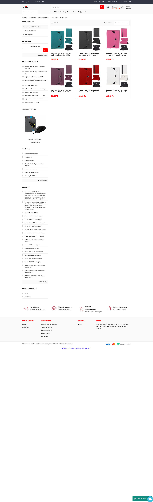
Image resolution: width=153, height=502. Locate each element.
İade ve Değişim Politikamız (81, 12)
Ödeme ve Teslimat (46, 327)
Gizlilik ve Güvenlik (46, 330)
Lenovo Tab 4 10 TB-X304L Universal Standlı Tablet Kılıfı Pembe (116, 55)
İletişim (80, 324)
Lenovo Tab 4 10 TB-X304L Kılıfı (59, 17)
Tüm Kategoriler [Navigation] (30, 12)
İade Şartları (44, 336)
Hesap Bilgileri (54, 12)
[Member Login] (116, 8)
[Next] (47, 128)
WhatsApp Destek (65, 12)
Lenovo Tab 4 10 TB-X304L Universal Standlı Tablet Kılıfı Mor (61, 92)
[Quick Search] (32, 50)
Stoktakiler (56, 23)
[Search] (77, 7)
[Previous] (23, 128)
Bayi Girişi (98, 2)
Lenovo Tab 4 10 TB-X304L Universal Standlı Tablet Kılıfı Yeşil (61, 55)
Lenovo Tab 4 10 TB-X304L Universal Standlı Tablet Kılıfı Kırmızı (89, 92)
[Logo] (25, 6)
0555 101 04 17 (127, 2)
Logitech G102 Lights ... (35, 139)
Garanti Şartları (45, 333)
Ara (45, 50)
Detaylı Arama (42, 55)
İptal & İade (25, 327)
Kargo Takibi (108, 2)
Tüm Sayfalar (42, 180)
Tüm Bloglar (43, 282)
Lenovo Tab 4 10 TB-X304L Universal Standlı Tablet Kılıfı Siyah (89, 55)
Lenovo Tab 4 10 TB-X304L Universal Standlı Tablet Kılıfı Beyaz (116, 92)
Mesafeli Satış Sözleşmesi (49, 324)
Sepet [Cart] (128, 7)
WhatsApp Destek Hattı (142, 499)
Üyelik (24, 324)
